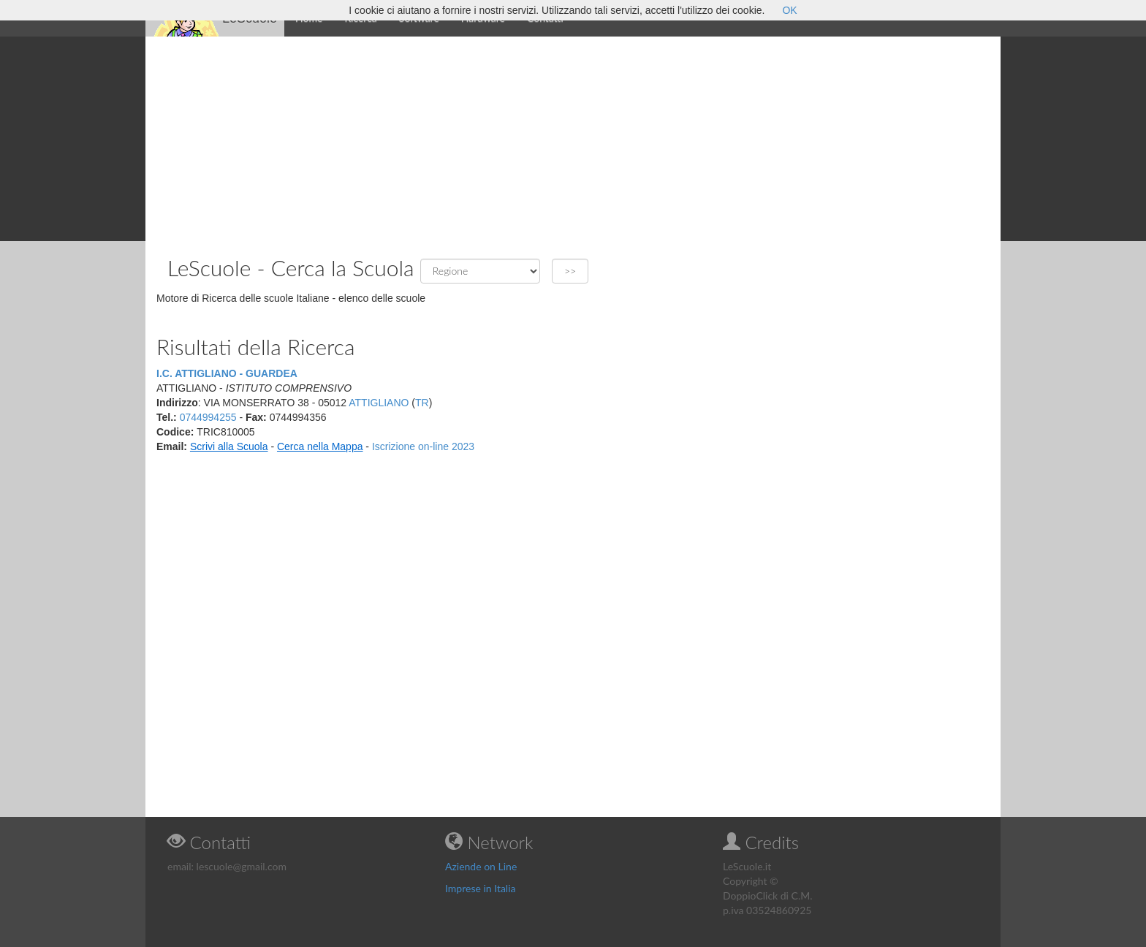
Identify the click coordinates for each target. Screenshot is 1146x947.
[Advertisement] (573, 139)
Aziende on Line (481, 866)
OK (789, 10)
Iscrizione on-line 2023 (423, 446)
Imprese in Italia (480, 888)
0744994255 (208, 417)
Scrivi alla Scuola (229, 446)
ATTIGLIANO (379, 402)
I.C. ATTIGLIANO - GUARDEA (226, 373)
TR (422, 402)
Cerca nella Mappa (320, 446)
